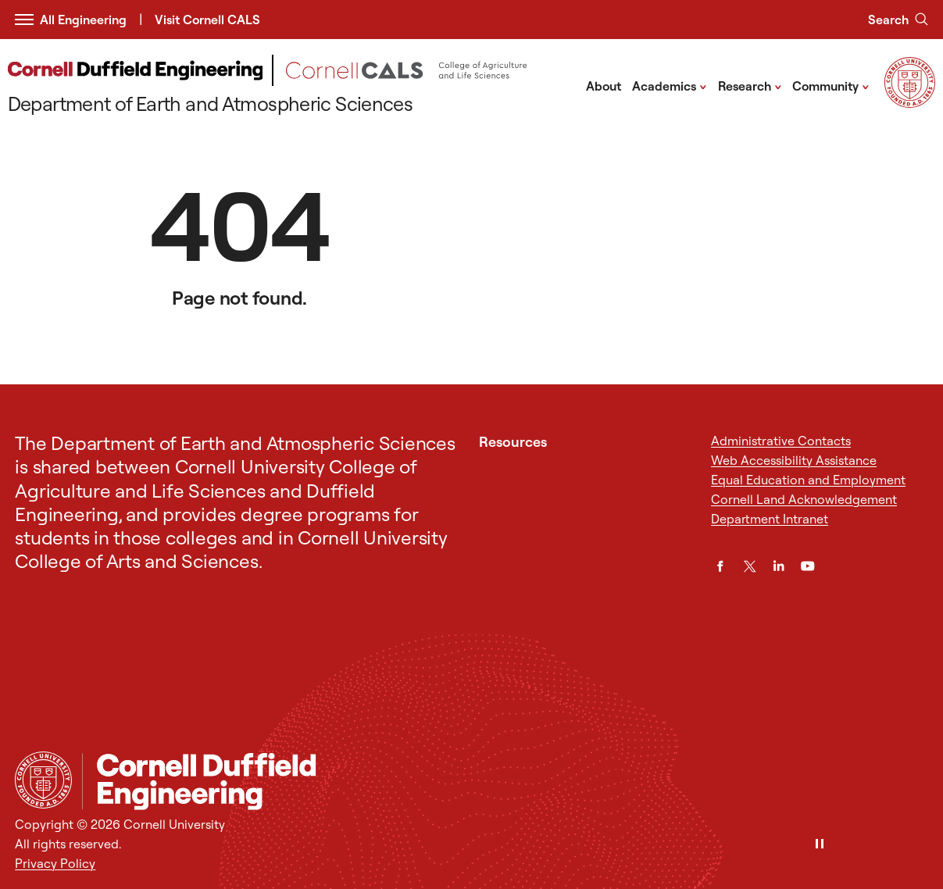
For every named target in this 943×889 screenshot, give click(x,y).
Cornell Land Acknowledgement (804, 499)
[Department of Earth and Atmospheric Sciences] (289, 86)
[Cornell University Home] (43, 780)
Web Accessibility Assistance (794, 460)
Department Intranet (769, 519)
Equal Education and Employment (808, 479)
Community (831, 85)
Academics (669, 85)
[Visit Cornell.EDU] (909, 103)
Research (750, 85)
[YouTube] (807, 566)
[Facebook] (720, 566)
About (603, 86)
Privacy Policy (55, 863)
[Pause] (819, 845)
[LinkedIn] (779, 566)
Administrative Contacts (781, 440)
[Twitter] (750, 566)
